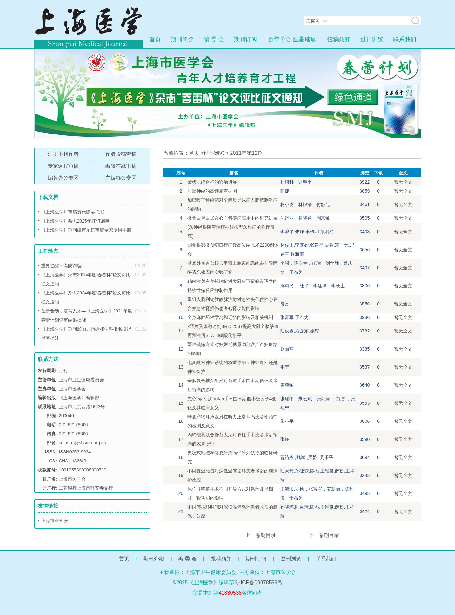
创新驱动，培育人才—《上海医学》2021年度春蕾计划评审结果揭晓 (86, 315)
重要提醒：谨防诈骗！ (63, 265)
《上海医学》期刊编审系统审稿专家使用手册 (86, 230)
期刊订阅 (245, 39)
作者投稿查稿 (120, 154)
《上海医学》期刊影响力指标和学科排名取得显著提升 (86, 333)
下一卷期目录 (323, 535)
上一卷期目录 (260, 535)
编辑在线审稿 (120, 166)
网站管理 (227, 603)
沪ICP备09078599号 (258, 582)
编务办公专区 (63, 178)
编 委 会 (213, 39)
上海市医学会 (54, 520)
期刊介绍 (153, 558)
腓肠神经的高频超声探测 (212, 190)
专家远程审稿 (63, 166)
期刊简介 (182, 39)
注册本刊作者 (63, 154)
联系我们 (404, 39)
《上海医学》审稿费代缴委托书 (72, 211)
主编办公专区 (120, 178)
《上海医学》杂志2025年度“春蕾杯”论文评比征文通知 (86, 279)
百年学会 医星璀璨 (292, 39)
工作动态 (48, 251)
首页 (155, 39)
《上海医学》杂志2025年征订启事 (75, 220)
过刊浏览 (371, 39)
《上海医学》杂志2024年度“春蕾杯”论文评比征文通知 (86, 297)
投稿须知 (339, 39)
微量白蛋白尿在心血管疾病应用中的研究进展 (232, 218)
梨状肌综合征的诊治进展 (212, 181)
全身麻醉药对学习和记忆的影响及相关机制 (230, 317)
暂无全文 (403, 181)
